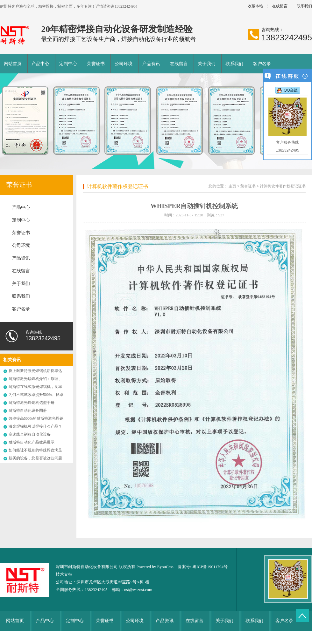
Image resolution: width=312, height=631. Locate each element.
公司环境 (123, 63)
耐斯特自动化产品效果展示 (31, 442)
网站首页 (13, 63)
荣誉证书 (96, 63)
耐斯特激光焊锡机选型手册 (31, 402)
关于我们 (207, 63)
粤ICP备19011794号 (210, 566)
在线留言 (279, 6)
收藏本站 (255, 6)
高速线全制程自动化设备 (30, 434)
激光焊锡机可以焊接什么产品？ (35, 426)
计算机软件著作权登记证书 (117, 186)
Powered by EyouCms (154, 566)
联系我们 (234, 63)
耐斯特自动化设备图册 (28, 410)
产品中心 (40, 63)
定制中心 (68, 63)
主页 (232, 186)
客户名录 (262, 63)
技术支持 (64, 574)
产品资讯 (151, 63)
